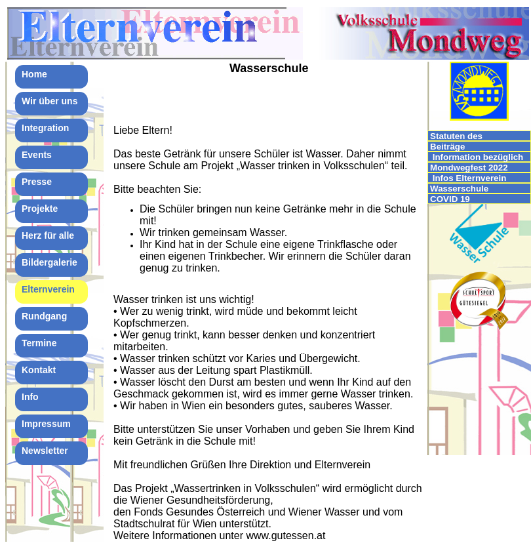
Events (37, 155)
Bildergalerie (49, 262)
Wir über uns (49, 101)
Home (34, 74)
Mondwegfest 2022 (469, 167)
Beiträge (447, 147)
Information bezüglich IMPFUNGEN (476, 157)
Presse (37, 181)
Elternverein (48, 289)
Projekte (40, 208)
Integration (45, 128)
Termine (39, 343)
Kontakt (39, 370)
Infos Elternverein (468, 178)
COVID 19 (450, 199)
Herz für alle (48, 235)
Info (30, 397)
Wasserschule (459, 188)
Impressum (46, 423)
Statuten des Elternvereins (457, 136)
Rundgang (44, 316)
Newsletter (45, 450)
